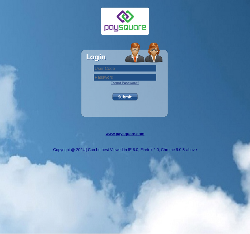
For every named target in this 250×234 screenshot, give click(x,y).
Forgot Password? (125, 83)
